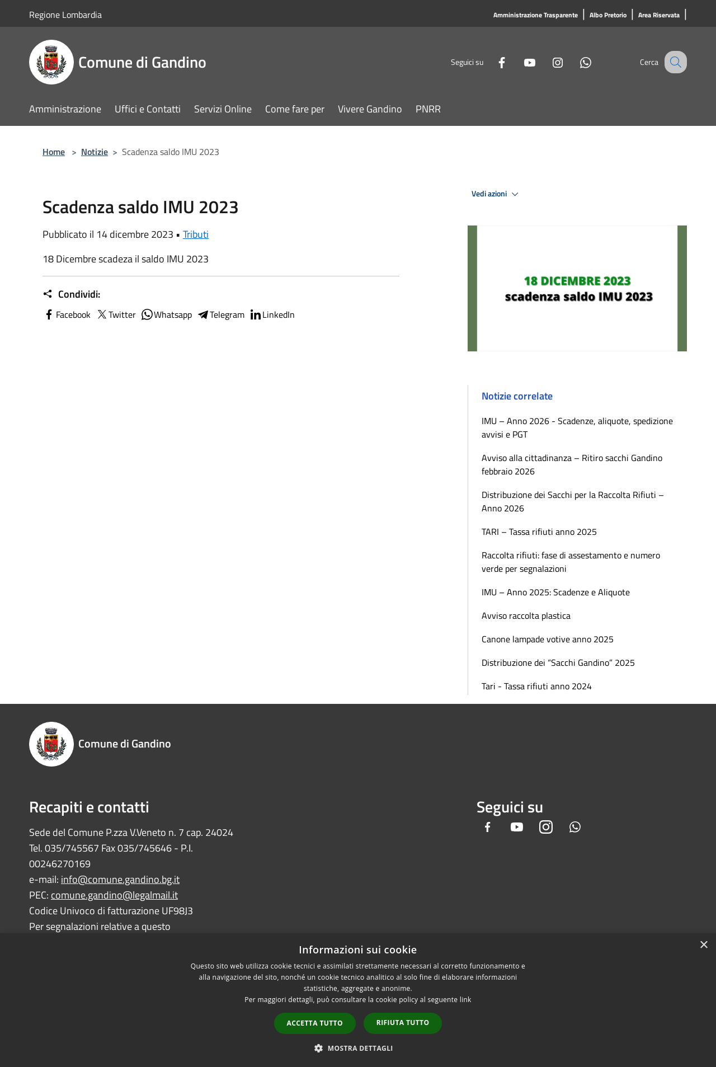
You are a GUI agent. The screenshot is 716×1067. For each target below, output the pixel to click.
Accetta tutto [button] (315, 1023)
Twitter (115, 314)
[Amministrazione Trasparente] (535, 15)
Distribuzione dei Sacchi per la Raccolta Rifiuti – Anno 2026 (573, 501)
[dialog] (358, 1000)
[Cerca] (673, 62)
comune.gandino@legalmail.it (114, 895)
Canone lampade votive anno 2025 (548, 639)
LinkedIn (272, 314)
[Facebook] (490, 61)
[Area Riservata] (659, 15)
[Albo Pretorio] (608, 15)
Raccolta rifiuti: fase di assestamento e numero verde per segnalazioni (571, 561)
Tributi (196, 234)
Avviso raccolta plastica (526, 615)
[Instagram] (546, 61)
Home (54, 151)
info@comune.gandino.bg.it (120, 879)
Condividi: (71, 294)
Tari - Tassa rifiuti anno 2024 (537, 686)
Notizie (94, 151)
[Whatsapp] (574, 61)
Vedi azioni (497, 194)
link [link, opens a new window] (466, 999)
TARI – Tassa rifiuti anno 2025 (539, 531)
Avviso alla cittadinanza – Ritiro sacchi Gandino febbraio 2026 (572, 464)
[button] (358, 1048)
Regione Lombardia (65, 14)
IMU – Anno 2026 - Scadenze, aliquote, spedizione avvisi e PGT (577, 427)
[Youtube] (518, 61)
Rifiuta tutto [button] (403, 1022)
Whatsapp (166, 314)
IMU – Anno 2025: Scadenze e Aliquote (556, 592)
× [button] (703, 945)
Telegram (220, 314)
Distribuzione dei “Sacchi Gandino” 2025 (558, 662)
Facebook (67, 314)
